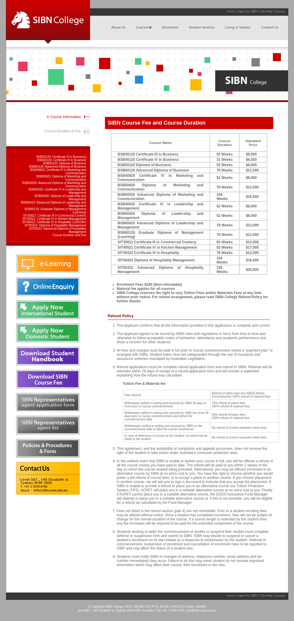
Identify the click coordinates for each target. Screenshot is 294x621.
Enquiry (280, 11)
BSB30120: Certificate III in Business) (61, 156)
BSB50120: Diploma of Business (64, 163)
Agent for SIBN (248, 11)
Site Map (266, 11)
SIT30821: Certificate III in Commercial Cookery (54, 215)
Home (231, 11)
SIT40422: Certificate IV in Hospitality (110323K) (54, 222)
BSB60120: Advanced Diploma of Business (57, 166)
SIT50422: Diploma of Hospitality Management (55, 225)
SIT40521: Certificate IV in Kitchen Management (54, 218)
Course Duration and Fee (69, 235)
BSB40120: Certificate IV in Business (61, 160)
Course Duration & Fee (62, 131)
